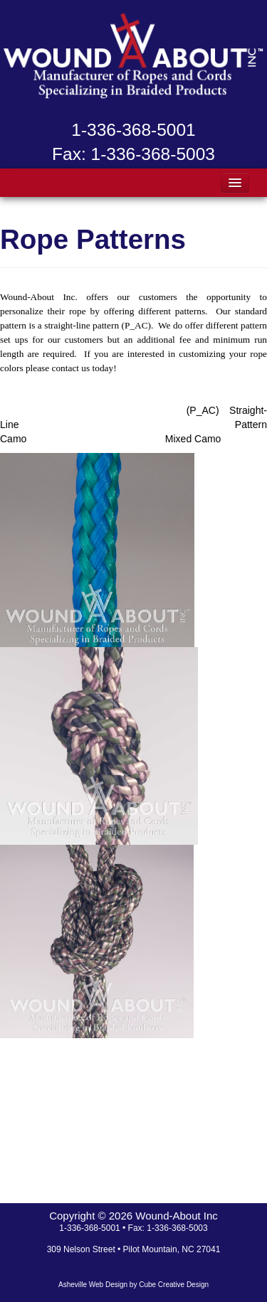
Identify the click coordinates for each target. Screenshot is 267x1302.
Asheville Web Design (92, 1284)
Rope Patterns (93, 239)
